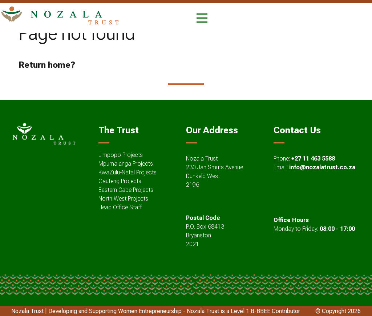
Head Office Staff (120, 207)
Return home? (47, 65)
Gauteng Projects (119, 181)
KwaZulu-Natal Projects (127, 172)
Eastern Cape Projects (125, 189)
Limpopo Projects (120, 154)
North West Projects (123, 198)
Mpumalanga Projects (125, 163)
